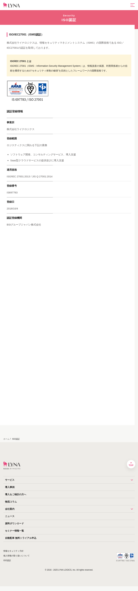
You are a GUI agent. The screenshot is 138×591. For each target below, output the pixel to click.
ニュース (9, 516)
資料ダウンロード (14, 523)
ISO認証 (7, 560)
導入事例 (9, 487)
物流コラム (11, 501)
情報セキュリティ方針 (13, 551)
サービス (70, 479)
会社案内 (70, 508)
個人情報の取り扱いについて (16, 556)
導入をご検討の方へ (15, 494)
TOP (131, 465)
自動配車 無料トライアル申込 (20, 538)
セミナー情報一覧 (14, 530)
